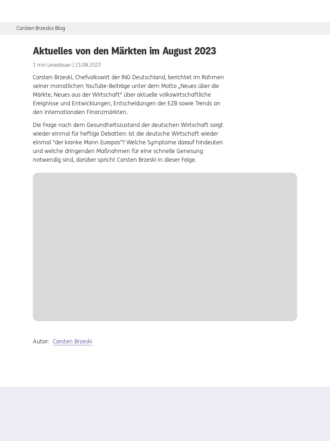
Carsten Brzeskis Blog (40, 28)
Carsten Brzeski (72, 341)
